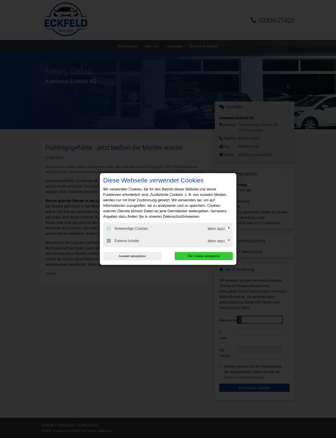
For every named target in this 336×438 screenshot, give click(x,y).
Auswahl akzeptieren (132, 256)
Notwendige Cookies (127, 228)
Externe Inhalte (123, 241)
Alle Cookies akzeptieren (203, 256)
